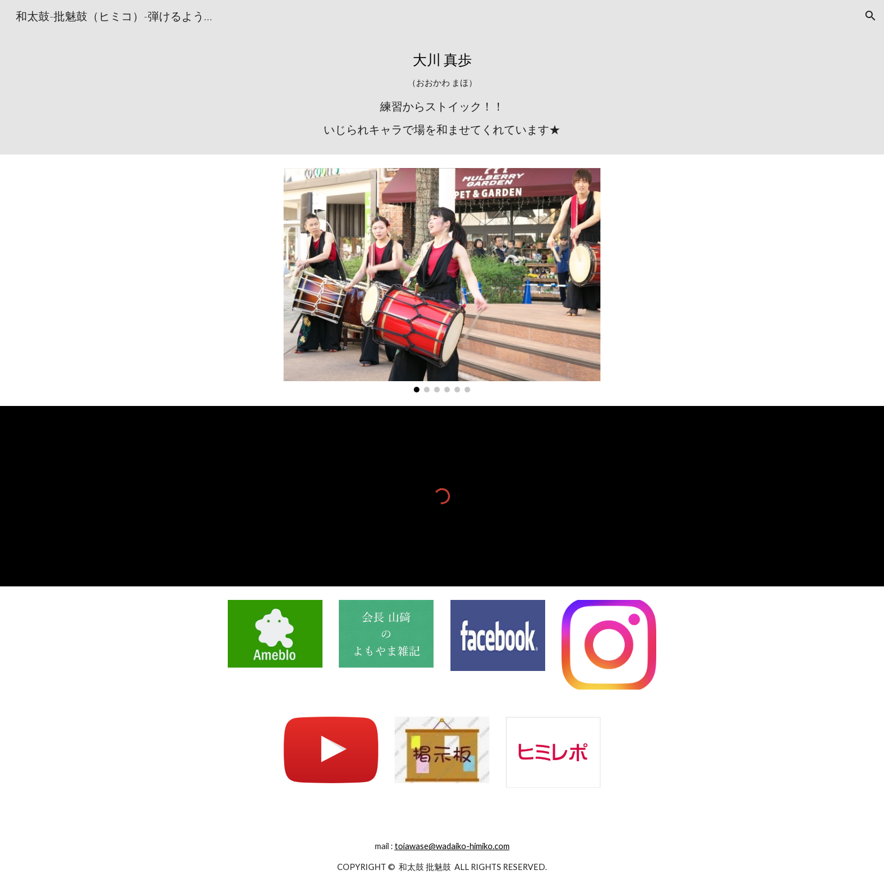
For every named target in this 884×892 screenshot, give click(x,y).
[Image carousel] (442, 280)
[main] (442, 93)
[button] (870, 15)
